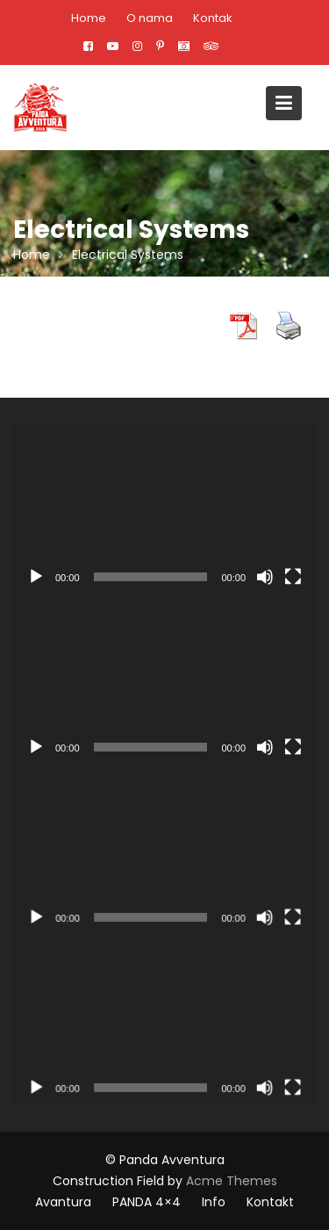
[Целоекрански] (293, 577)
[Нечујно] (265, 577)
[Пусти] (36, 577)
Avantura (63, 1202)
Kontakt (270, 1202)
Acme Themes (231, 1181)
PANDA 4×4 (146, 1202)
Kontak (212, 18)
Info (213, 1202)
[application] (164, 509)
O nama (149, 18)
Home (88, 18)
